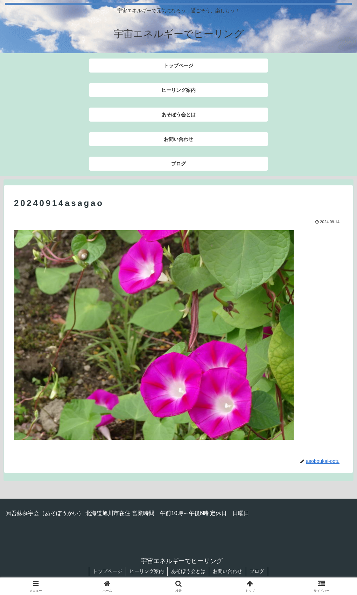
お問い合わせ (227, 571)
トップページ (107, 571)
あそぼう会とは (188, 571)
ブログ (257, 571)
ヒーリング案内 (147, 571)
